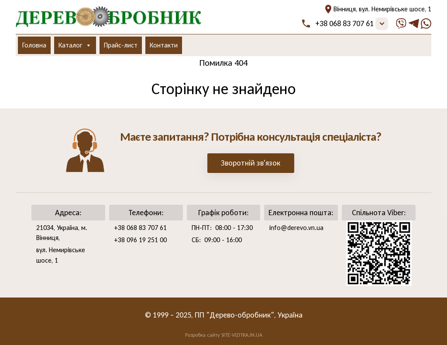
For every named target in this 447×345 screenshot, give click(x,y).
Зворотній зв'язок (250, 163)
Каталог (75, 45)
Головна (34, 45)
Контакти (164, 45)
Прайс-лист (121, 45)
